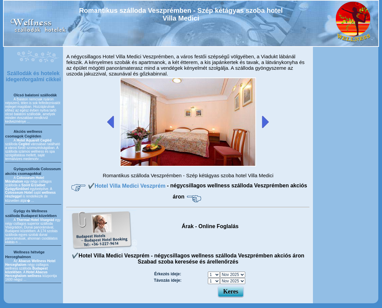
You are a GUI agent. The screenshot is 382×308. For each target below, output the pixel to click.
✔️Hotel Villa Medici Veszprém (127, 186)
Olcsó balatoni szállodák (35, 95)
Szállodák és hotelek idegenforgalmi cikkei (33, 76)
